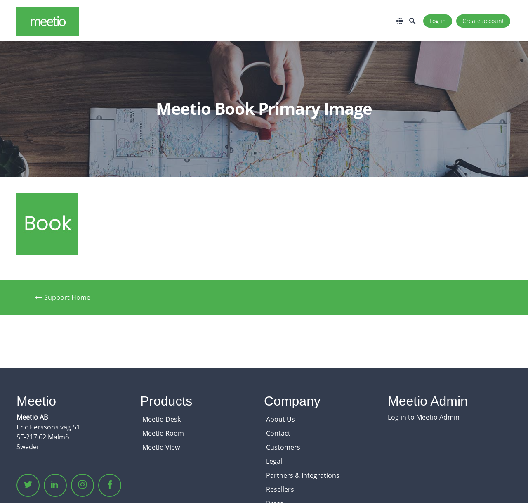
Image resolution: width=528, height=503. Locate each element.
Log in (437, 21)
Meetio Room (163, 433)
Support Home (62, 297)
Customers (283, 447)
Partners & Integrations (302, 475)
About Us (280, 419)
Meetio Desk (161, 419)
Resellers (280, 489)
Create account (483, 21)
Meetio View (161, 447)
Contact (278, 433)
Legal (274, 461)
